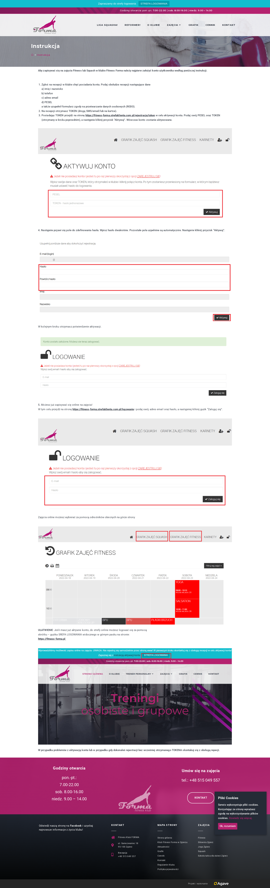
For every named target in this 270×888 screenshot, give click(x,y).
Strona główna (165, 838)
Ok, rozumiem (228, 826)
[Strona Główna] (32, 54)
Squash (201, 851)
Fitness (201, 838)
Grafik (160, 851)
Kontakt (161, 860)
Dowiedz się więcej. (240, 818)
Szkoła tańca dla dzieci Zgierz (213, 856)
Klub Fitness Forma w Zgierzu (172, 842)
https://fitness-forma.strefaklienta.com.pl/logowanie (103, 409)
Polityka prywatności (168, 869)
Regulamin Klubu (166, 865)
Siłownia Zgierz (205, 842)
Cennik (161, 856)
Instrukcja (43, 54)
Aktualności (163, 847)
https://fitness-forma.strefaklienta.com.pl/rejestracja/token (120, 115)
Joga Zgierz (204, 847)
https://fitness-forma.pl (51, 638)
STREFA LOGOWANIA (154, 3)
